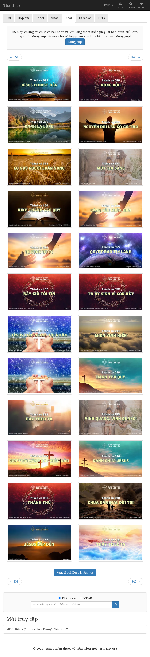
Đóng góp (75, 42)
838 (14, 57)
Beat (68, 18)
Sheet (40, 18)
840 (135, 57)
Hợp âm (23, 18)
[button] (142, 5)
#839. (37, 629)
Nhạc (54, 18)
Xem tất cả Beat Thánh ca (75, 572)
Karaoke (85, 18)
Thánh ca (11, 5)
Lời (8, 18)
